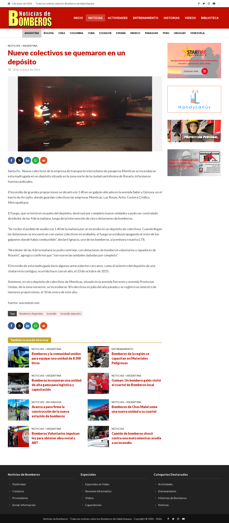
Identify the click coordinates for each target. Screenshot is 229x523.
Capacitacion (93, 505)
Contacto (18, 491)
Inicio (78, 17)
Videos (190, 17)
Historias (171, 17)
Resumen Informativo (98, 491)
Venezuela (197, 33)
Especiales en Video (97, 484)
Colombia (76, 33)
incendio (51, 313)
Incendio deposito (70, 313)
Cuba (91, 33)
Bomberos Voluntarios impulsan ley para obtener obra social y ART (56, 438)
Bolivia (49, 33)
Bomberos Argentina (31, 313)
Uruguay (180, 33)
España (121, 33)
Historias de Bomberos (172, 498)
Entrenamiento (145, 17)
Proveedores (20, 498)
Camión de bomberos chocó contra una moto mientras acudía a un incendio (136, 438)
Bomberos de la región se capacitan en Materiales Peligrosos (130, 358)
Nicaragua (54, 402)
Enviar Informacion (24, 505)
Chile (61, 33)
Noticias (95, 17)
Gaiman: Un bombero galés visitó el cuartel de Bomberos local (136, 382)
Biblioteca (210, 17)
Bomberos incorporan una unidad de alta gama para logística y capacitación (56, 385)
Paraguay (151, 33)
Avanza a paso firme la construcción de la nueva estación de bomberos (50, 411)
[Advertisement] (194, 237)
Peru (166, 33)
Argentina (32, 33)
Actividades (118, 17)
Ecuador (105, 33)
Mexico (135, 33)
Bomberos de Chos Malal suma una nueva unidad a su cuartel (134, 409)
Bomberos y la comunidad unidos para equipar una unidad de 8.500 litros (56, 358)
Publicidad (19, 484)
